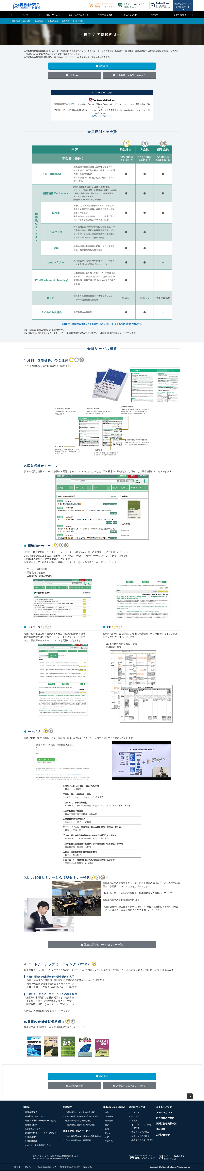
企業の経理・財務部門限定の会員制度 (82, 1116)
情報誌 (26, 1107)
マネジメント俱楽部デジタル (38, 1145)
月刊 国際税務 (31, 1141)
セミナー (109, 1133)
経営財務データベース (35, 1129)
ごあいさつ (136, 1112)
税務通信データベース (35, 1116)
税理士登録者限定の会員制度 (78, 1120)
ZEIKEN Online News (114, 1107)
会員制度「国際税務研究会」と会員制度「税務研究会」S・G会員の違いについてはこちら (102, 324)
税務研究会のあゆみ (140, 1132)
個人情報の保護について (46, 1167)
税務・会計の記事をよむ (79, 15)
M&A (107, 1137)
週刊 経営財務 (31, 1125)
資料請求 (155, 15)
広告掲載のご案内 (165, 1118)
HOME (25, 15)
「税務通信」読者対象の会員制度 (80, 1112)
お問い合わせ (180, 15)
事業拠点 (135, 1120)
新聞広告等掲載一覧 (166, 1123)
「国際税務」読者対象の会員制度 (80, 1125)
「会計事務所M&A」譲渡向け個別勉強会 (83, 1136)
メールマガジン (164, 1112)
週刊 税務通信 (31, 1112)
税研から (109, 1141)
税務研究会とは (105, 15)
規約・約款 (87, 1167)
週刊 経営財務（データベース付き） (41, 1133)
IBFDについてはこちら (102, 116)
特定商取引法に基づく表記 (70, 1167)
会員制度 (67, 1107)
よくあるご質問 (130, 15)
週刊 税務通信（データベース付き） (41, 1120)
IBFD (72, 104)
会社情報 (16, 1167)
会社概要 (135, 1116)
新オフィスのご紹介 (140, 1136)
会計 (107, 1125)
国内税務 (109, 1116)
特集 (107, 1112)
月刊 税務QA (30, 1137)
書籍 (107, 1129)
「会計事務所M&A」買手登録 (78, 1140)
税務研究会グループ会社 (142, 1140)
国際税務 (109, 1120)
